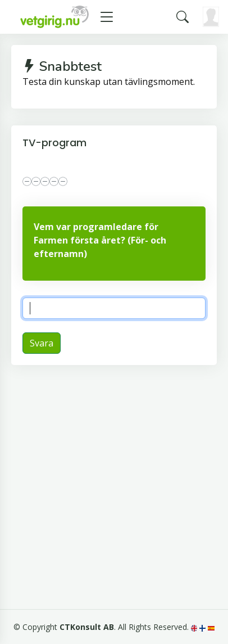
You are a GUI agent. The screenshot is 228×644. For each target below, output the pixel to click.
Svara (41, 343)
